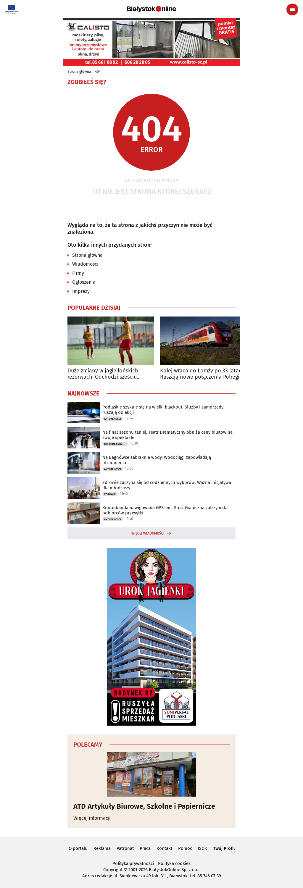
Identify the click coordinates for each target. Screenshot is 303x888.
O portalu (78, 848)
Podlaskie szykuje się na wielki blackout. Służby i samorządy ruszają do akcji (162, 409)
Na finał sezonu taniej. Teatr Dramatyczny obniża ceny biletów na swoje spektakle (167, 435)
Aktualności (112, 418)
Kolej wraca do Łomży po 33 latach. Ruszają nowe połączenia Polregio (203, 374)
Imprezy (81, 291)
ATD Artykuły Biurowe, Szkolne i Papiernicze (144, 806)
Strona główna (79, 72)
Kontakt (164, 848)
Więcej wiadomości (148, 533)
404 (98, 72)
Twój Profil (224, 848)
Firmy (78, 273)
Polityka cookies (174, 863)
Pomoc (185, 848)
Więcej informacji (92, 818)
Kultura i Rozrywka (116, 444)
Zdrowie (110, 494)
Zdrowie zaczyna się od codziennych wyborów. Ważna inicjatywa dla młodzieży (166, 485)
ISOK (202, 848)
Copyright (113, 869)
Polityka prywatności (133, 863)
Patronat (125, 848)
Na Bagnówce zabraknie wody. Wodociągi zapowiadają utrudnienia (156, 460)
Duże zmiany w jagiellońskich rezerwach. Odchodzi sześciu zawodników (102, 374)
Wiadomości (85, 264)
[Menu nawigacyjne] (292, 9)
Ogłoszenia (84, 282)
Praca (145, 848)
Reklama (102, 848)
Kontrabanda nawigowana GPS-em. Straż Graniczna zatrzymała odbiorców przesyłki (165, 510)
